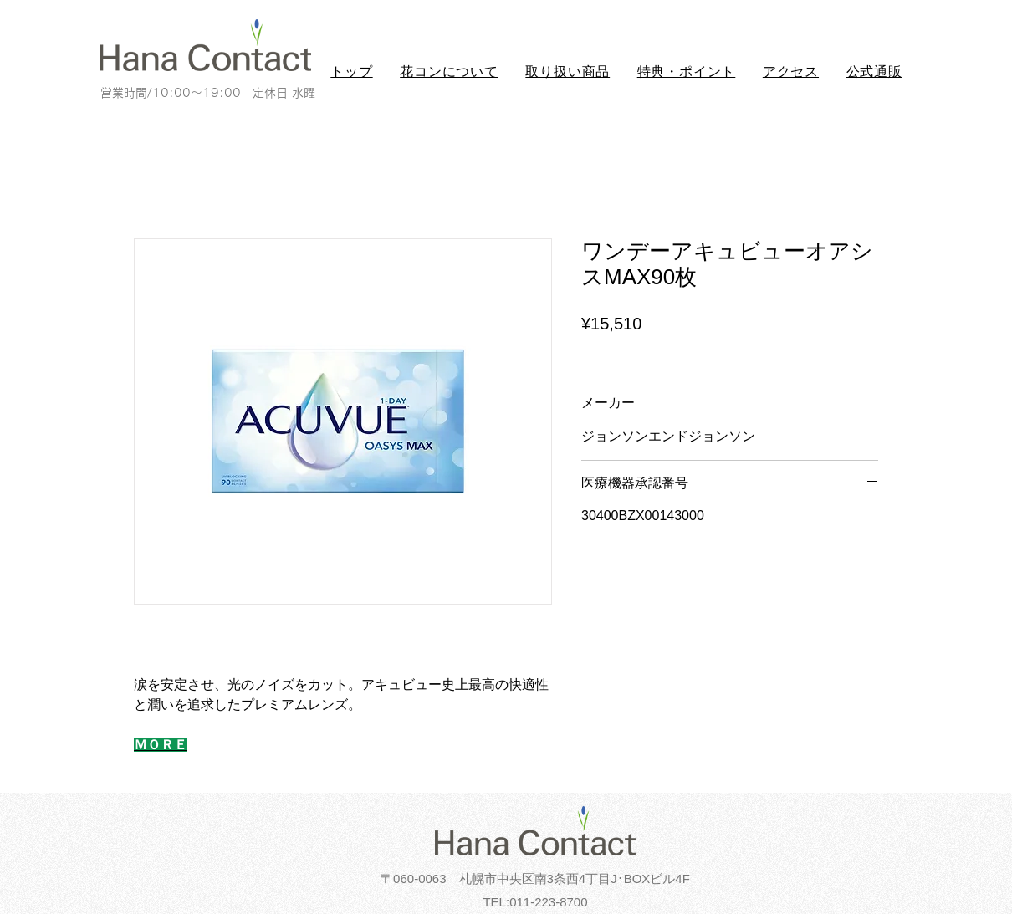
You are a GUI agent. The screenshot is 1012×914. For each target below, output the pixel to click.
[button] (449, 72)
